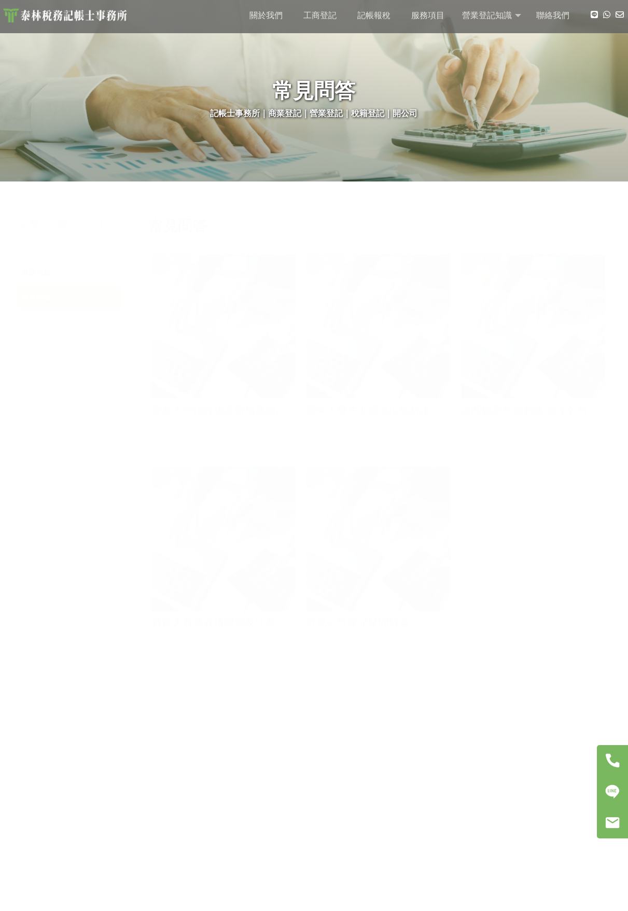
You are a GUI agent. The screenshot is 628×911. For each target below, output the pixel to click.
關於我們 (266, 15)
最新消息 (40, 272)
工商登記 (320, 15)
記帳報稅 (373, 15)
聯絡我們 (552, 15)
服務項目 (427, 15)
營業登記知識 (487, 15)
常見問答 (40, 297)
